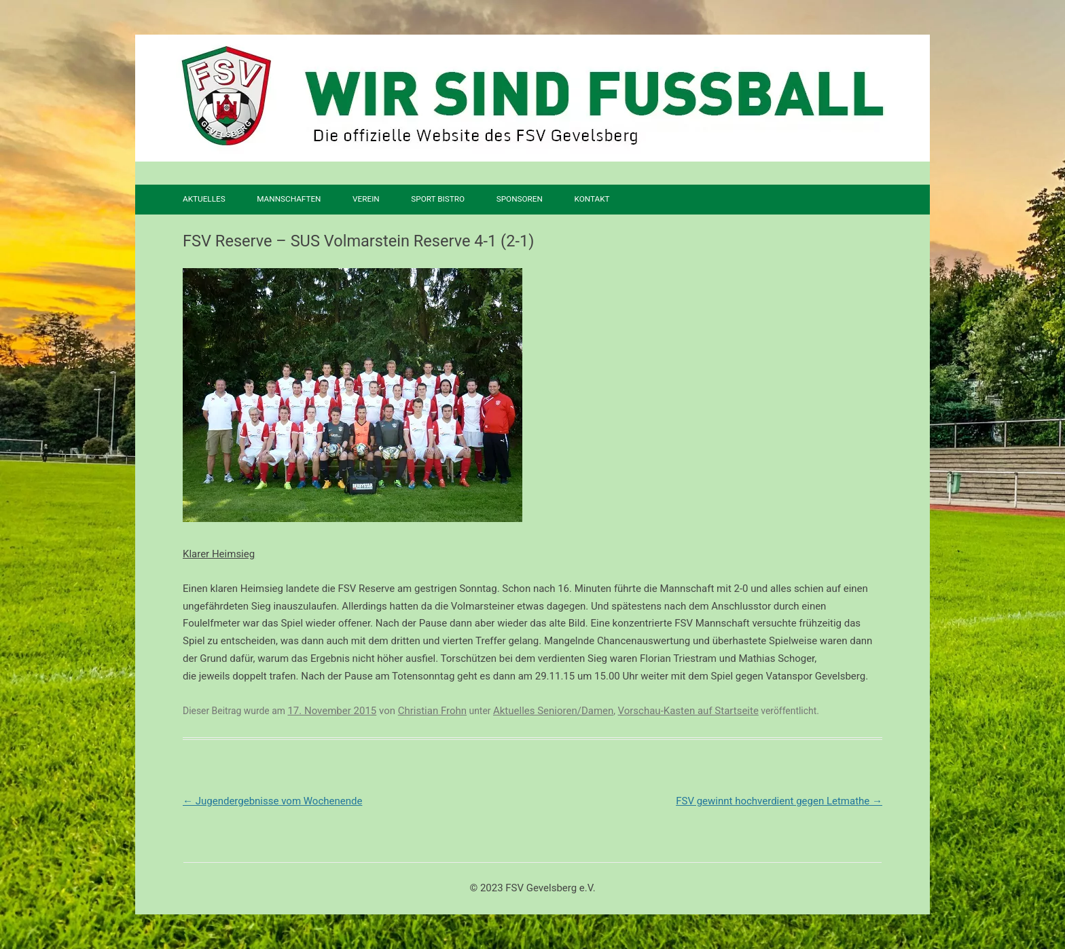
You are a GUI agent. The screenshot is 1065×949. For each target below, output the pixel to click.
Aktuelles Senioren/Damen (553, 711)
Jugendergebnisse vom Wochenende (272, 801)
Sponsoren (520, 199)
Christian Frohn (432, 711)
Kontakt (591, 199)
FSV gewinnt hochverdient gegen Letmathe (779, 801)
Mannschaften (289, 199)
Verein (366, 199)
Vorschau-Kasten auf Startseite (688, 711)
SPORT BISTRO (438, 199)
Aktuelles (204, 199)
